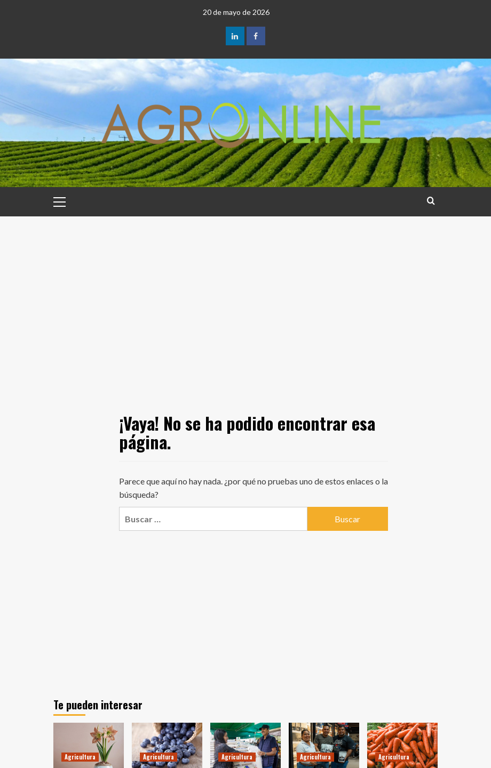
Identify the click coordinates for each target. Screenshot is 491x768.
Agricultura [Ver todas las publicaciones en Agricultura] (80, 757)
